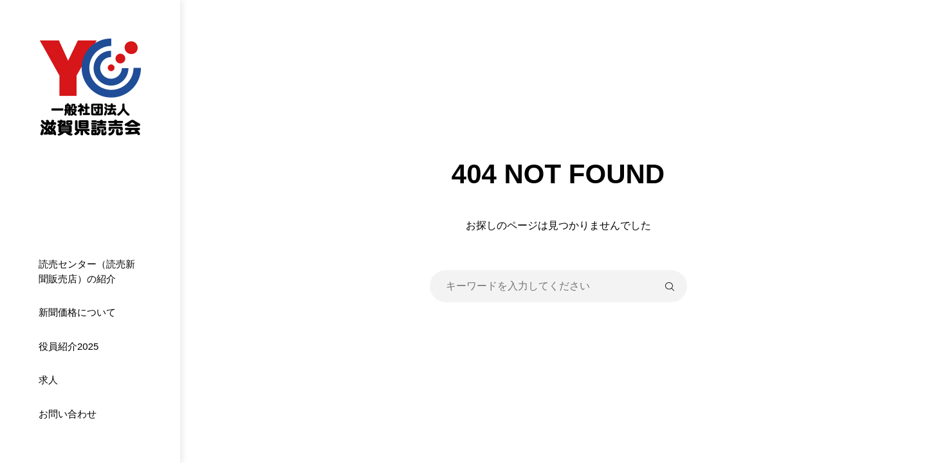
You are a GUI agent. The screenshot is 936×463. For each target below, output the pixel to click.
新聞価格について (77, 312)
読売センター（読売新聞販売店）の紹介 (87, 271)
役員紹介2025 (68, 346)
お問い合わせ (67, 413)
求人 (48, 379)
